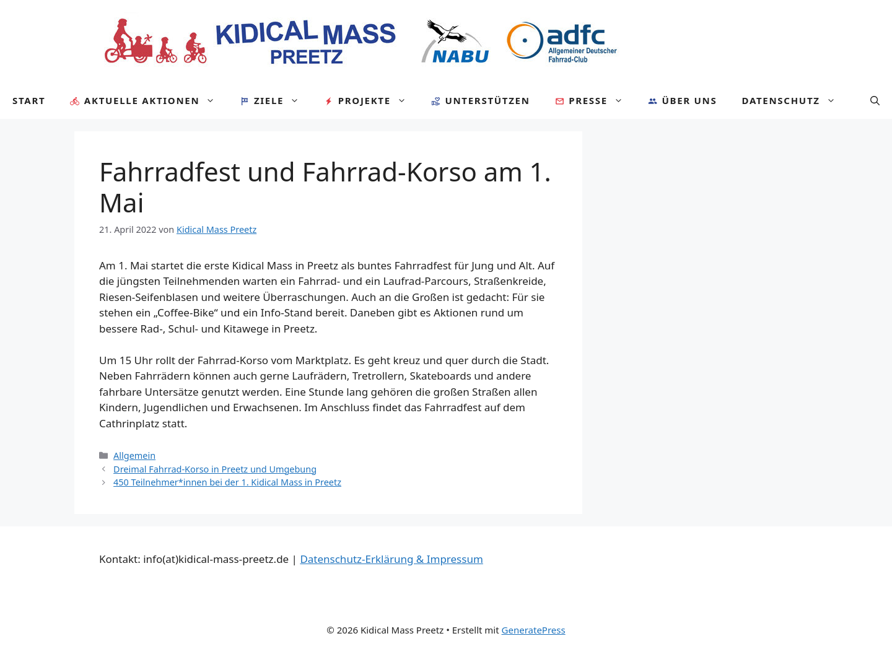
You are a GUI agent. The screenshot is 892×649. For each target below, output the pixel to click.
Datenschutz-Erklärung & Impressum (391, 559)
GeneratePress (534, 630)
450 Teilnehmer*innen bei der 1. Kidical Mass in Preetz (227, 482)
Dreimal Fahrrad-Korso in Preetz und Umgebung (215, 469)
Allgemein (134, 455)
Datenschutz (794, 100)
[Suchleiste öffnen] (875, 100)
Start (28, 100)
